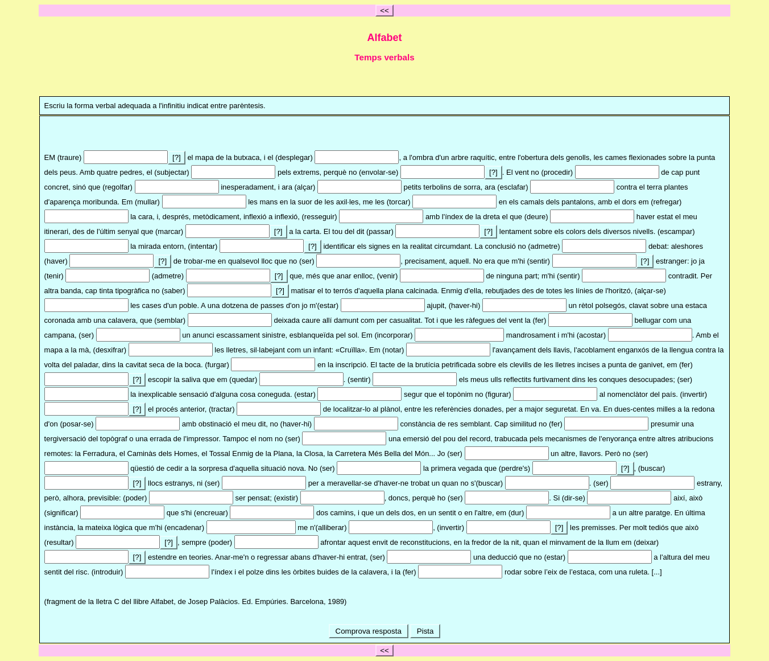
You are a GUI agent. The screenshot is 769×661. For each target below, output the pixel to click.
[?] (176, 157)
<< (384, 10)
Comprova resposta (368, 631)
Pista (425, 631)
